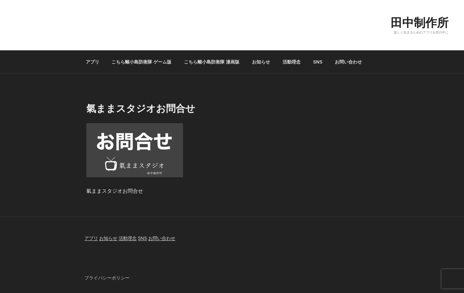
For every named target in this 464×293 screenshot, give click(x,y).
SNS (318, 61)
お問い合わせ (348, 61)
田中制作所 (420, 22)
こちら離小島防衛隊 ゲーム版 (141, 61)
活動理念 (292, 61)
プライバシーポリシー (107, 277)
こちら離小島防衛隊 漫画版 (211, 61)
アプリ (92, 61)
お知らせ (261, 61)
